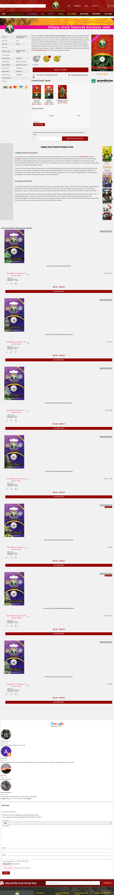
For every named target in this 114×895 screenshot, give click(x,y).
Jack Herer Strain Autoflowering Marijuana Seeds (59, 471)
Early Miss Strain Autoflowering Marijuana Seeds (59, 403)
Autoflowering (32, 14)
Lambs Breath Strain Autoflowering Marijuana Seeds (58, 540)
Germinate (77, 6)
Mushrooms (96, 14)
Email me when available (75, 138)
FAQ (69, 6)
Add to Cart (60, 70)
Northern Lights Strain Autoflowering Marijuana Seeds (59, 608)
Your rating (5, 820)
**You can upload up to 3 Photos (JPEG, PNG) (15, 861)
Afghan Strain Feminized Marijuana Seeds (62, 101)
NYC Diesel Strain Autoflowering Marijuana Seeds (59, 676)
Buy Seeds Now (59, 291)
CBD (42, 14)
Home (3, 14)
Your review (6, 826)
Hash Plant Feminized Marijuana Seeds (49, 101)
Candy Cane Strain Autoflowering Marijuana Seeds (59, 334)
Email (4, 854)
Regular (61, 14)
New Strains (84, 14)
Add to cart (39, 124)
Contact (94, 6)
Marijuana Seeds (9, 19)
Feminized (51, 14)
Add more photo (8, 868)
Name (4, 847)
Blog (86, 6)
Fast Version (72, 14)
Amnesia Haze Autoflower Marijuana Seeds (59, 266)
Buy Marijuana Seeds (16, 14)
